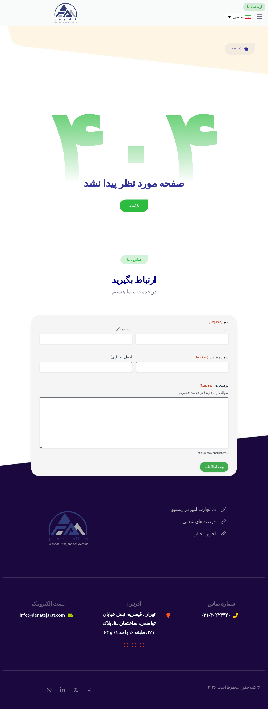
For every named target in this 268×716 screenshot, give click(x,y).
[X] (76, 696)
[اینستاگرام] (89, 696)
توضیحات (214, 392)
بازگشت (134, 212)
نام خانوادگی (123, 336)
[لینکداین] (62, 696)
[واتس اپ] (49, 696)
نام (226, 336)
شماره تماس (211, 364)
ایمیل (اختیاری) (121, 364)
